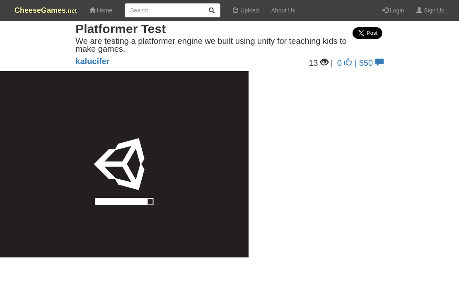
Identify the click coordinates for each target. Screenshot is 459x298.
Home (100, 10)
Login (393, 10)
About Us (283, 10)
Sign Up (430, 10)
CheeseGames (45, 10)
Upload (245, 10)
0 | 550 (360, 62)
